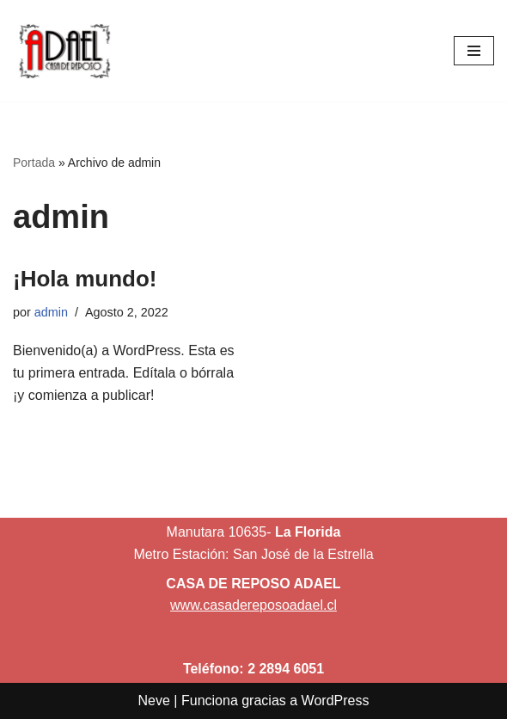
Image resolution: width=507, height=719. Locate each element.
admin (51, 312)
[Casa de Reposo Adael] (64, 50)
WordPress (336, 700)
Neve (154, 700)
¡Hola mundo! (85, 279)
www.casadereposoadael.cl (253, 605)
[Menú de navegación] (474, 50)
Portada (34, 162)
